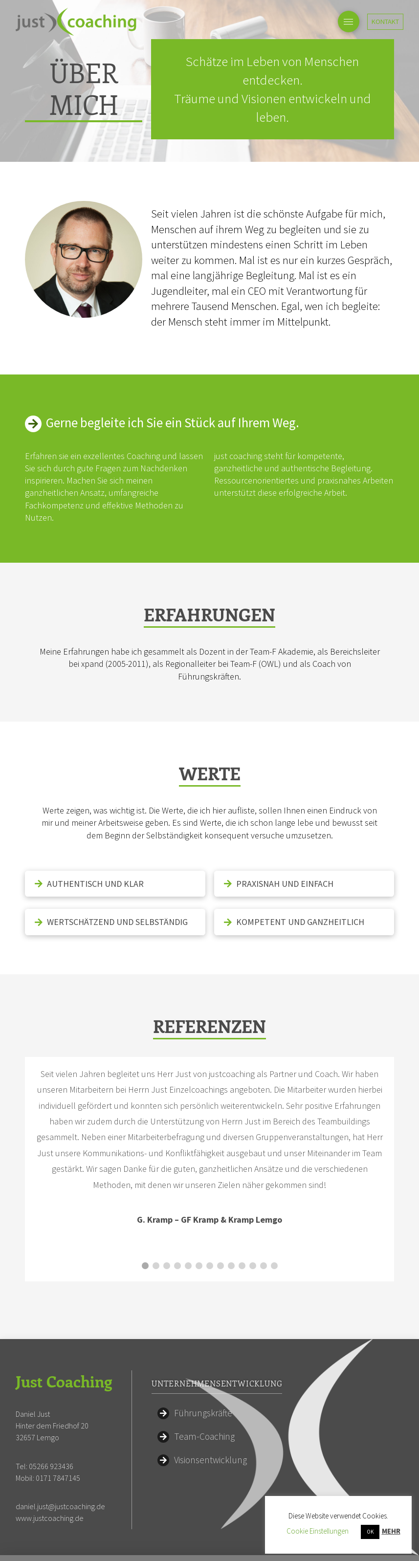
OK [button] (370, 1531)
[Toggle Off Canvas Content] (348, 21)
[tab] (115, 884)
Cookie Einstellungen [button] (318, 1531)
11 (252, 1240)
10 (242, 1240)
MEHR (391, 1531)
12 (263, 1240)
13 (274, 1240)
